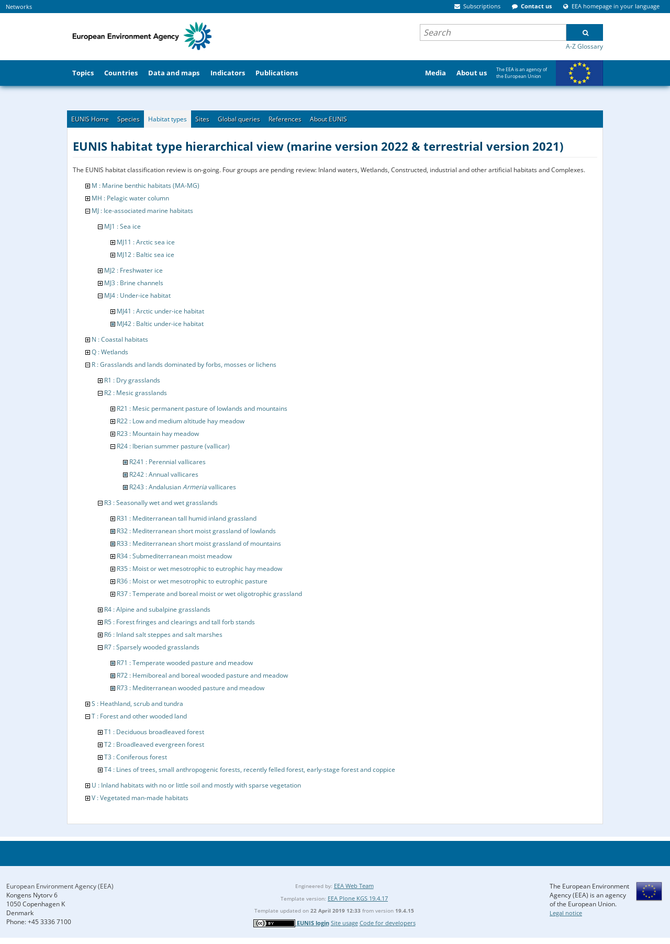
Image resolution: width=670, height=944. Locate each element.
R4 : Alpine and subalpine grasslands (157, 609)
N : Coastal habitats (120, 339)
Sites (202, 119)
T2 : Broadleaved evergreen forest (154, 744)
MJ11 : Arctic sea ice (146, 242)
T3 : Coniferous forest (135, 756)
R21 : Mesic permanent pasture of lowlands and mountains (202, 408)
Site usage (344, 923)
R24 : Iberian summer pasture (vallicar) (173, 446)
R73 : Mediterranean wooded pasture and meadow (190, 687)
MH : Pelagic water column (130, 198)
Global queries (239, 119)
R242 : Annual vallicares (163, 474)
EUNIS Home (90, 119)
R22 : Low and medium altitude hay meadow (180, 421)
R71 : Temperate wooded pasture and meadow (185, 662)
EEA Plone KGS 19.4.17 (358, 898)
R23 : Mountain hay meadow (158, 433)
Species (128, 119)
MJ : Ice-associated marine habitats (142, 210)
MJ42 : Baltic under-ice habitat (160, 323)
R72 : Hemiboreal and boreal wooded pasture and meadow (202, 675)
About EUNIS (328, 119)
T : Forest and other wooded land (139, 716)
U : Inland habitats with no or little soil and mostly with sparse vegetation (196, 785)
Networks (19, 6)
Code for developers (388, 923)
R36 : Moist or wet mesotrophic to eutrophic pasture (192, 581)
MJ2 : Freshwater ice (133, 270)
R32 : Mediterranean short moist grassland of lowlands (196, 530)
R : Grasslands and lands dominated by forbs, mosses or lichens (184, 364)
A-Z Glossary (584, 46)
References (285, 119)
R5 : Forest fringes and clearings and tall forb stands (179, 621)
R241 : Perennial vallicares (167, 461)
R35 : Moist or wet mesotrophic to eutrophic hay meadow (199, 568)
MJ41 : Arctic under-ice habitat (160, 311)
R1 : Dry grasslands (132, 380)
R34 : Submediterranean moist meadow (174, 556)
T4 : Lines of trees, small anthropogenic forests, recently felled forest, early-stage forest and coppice (249, 769)
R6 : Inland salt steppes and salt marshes (163, 634)
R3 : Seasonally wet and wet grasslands (161, 502)
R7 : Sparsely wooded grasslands (151, 647)
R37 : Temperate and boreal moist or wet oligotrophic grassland (209, 593)
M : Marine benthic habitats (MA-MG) (145, 185)
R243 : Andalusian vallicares (182, 486)
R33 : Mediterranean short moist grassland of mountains (199, 543)
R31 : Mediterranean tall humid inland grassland (186, 518)
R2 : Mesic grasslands (135, 392)
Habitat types (167, 119)
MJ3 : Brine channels (133, 282)
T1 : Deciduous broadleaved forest (154, 731)
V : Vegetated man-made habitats (140, 797)
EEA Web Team (354, 886)
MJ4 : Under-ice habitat (137, 295)
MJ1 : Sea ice (122, 226)
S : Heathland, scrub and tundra (137, 703)
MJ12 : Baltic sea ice (145, 254)
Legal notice (566, 913)
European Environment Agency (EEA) (60, 886)
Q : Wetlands (110, 351)
